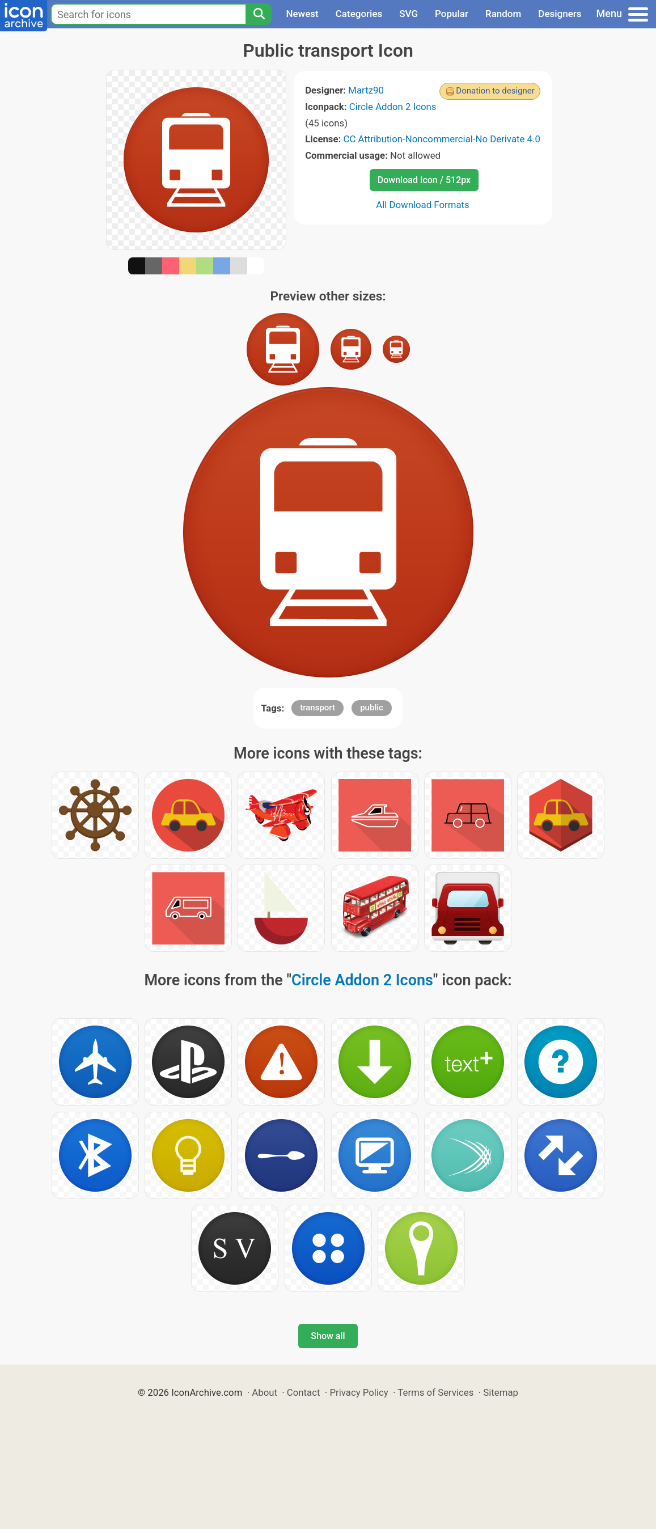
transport (317, 707)
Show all (328, 1336)
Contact (303, 1392)
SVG (408, 13)
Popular (451, 13)
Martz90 (366, 90)
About (264, 1392)
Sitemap (500, 1392)
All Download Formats (422, 204)
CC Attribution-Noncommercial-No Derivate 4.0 (441, 139)
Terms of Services (435, 1392)
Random (503, 13)
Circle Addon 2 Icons (393, 106)
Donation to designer (495, 91)
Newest (302, 13)
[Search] (259, 14)
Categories (359, 13)
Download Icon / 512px (424, 180)
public (371, 707)
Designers (559, 13)
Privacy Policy (358, 1392)
